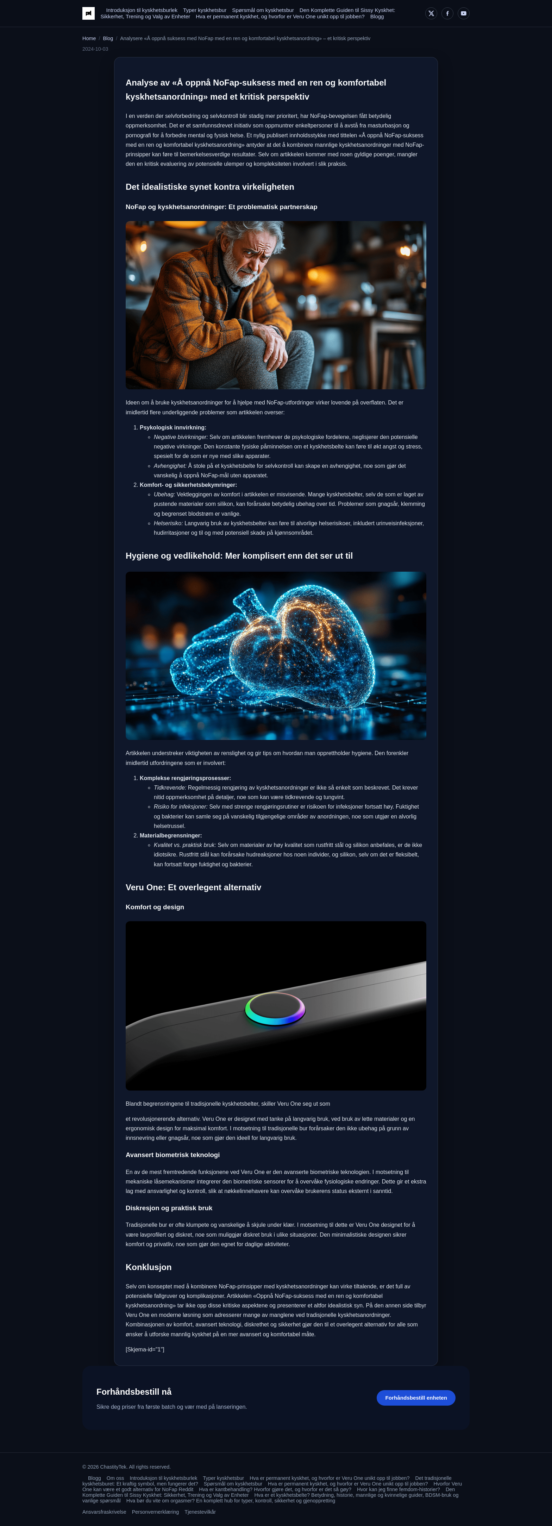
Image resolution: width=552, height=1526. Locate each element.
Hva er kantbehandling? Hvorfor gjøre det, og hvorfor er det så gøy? (275, 1489)
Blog (108, 38)
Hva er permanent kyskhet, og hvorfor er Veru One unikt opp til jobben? (280, 16)
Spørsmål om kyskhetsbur (263, 10)
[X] (431, 13)
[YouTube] (464, 13)
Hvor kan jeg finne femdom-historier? (398, 1489)
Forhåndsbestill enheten (416, 1398)
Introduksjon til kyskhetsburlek (141, 10)
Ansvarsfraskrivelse (104, 1512)
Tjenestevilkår (200, 1512)
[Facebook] (447, 13)
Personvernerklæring (155, 1512)
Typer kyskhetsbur (204, 10)
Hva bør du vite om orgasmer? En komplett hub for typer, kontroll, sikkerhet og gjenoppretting (230, 1500)
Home (89, 38)
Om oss (115, 1478)
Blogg (377, 16)
